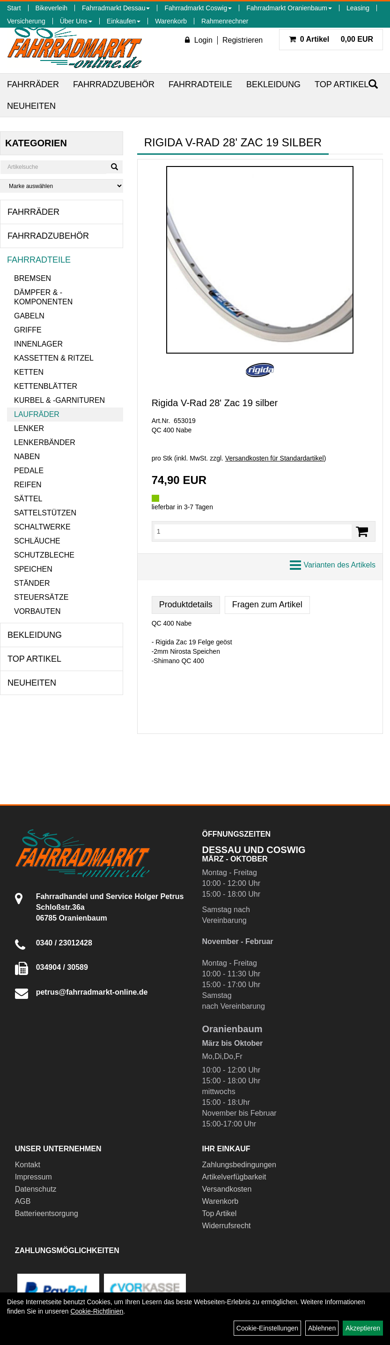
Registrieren (242, 40)
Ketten (29, 372)
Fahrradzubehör (114, 84)
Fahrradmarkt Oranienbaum (289, 8)
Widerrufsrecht (226, 1226)
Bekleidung (273, 84)
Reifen (28, 485)
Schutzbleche (44, 555)
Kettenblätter (45, 386)
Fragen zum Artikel (267, 604)
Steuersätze (41, 597)
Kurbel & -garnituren (59, 400)
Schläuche (37, 541)
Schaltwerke (42, 527)
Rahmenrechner (224, 21)
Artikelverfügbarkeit (234, 1177)
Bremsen (32, 278)
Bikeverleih (51, 8)
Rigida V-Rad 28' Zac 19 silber (215, 403)
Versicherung (26, 21)
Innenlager (38, 344)
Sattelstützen (45, 513)
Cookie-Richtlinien (96, 1311)
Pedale (29, 471)
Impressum (33, 1177)
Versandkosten (227, 1189)
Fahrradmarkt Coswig (198, 8)
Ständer (32, 583)
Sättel (28, 499)
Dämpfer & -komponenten (43, 297)
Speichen (33, 569)
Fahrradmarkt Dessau (116, 8)
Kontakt (27, 1165)
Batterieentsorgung (46, 1213)
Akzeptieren (363, 1328)
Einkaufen (123, 21)
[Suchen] (114, 167)
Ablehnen (322, 1328)
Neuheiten (31, 106)
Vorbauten (37, 611)
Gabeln (29, 316)
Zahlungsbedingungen (239, 1165)
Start (14, 8)
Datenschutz (36, 1189)
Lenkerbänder (44, 442)
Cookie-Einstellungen (267, 1328)
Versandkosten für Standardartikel (274, 458)
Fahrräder (33, 84)
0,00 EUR (331, 39)
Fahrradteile (200, 84)
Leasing (357, 8)
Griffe (28, 330)
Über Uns (76, 21)
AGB (23, 1201)
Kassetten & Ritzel (54, 358)
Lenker (29, 428)
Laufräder (36, 414)
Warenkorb (171, 21)
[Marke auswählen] (61, 186)
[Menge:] (253, 531)
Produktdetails (186, 604)
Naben (27, 457)
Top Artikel (341, 84)
